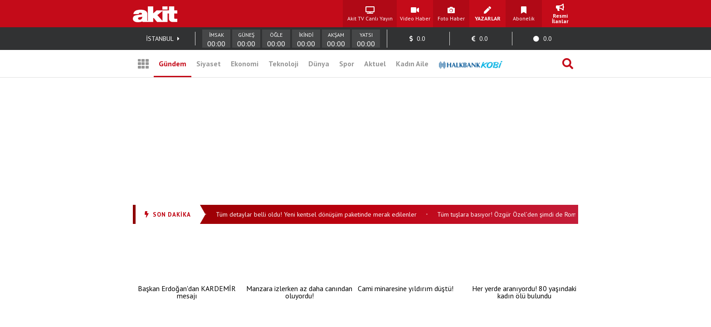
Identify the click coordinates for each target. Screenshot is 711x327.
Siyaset (208, 63)
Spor (346, 63)
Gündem (172, 63)
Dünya (318, 63)
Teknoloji (283, 63)
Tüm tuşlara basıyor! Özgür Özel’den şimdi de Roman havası (523, 214)
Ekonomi (244, 63)
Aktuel (375, 63)
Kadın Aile (412, 63)
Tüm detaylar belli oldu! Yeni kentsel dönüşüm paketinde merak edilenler (320, 214)
